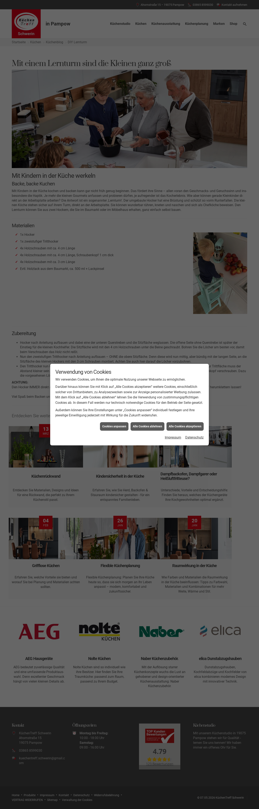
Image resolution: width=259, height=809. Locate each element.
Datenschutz (194, 437)
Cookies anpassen (114, 426)
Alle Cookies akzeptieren (185, 426)
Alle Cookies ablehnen (147, 426)
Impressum (173, 437)
